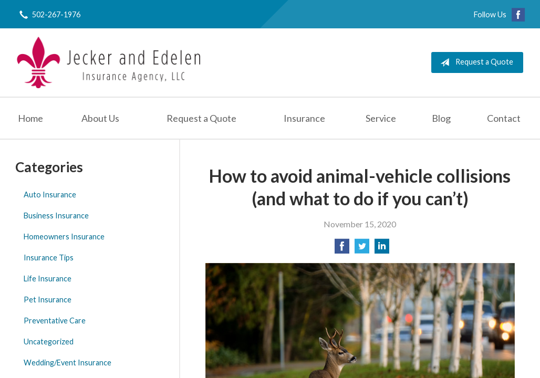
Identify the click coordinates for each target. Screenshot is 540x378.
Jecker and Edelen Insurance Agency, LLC (109, 62)
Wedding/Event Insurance (67, 362)
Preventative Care (55, 320)
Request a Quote (474, 62)
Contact (504, 118)
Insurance (304, 118)
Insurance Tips (49, 257)
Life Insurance (47, 278)
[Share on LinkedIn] (382, 249)
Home (30, 118)
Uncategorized (49, 341)
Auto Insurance (50, 194)
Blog (441, 118)
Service (381, 118)
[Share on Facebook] (342, 249)
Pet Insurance (47, 299)
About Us (100, 118)
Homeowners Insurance (64, 236)
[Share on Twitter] (362, 249)
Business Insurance (56, 215)
